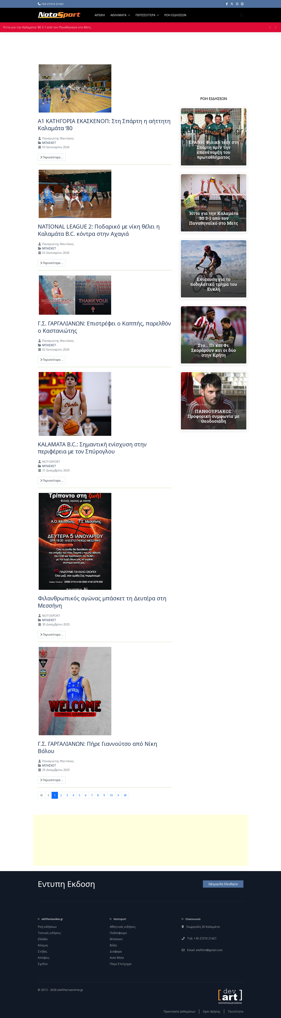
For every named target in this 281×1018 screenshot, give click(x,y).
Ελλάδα (43, 939)
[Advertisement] (140, 840)
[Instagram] (237, 4)
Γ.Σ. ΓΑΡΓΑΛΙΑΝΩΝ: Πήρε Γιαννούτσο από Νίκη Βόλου (97, 747)
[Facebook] (227, 4)
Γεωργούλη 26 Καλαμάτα (201, 927)
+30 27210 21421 (51, 4)
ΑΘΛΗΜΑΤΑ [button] (120, 15)
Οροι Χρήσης (211, 1011)
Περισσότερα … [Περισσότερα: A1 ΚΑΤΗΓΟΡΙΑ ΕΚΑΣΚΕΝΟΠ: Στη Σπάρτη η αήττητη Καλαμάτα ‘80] (51, 157)
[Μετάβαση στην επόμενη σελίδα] (118, 795)
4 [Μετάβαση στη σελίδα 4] (73, 795)
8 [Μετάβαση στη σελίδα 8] (98, 795)
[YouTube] (242, 4)
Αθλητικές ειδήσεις (123, 927)
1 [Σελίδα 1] (55, 795)
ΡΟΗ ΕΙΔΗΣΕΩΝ (175, 15)
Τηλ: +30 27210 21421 (199, 938)
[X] (232, 4)
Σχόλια (43, 964)
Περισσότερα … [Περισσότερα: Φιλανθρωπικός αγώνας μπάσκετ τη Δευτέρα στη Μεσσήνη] (51, 635)
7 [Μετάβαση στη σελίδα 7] (92, 795)
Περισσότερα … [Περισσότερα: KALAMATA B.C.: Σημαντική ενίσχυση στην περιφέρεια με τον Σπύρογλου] (51, 481)
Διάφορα (116, 951)
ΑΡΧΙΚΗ (100, 15)
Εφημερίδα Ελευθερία (223, 884)
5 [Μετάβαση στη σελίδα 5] (79, 795)
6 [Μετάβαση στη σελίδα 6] (85, 795)
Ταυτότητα (235, 1011)
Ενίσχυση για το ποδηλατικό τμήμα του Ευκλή (213, 284)
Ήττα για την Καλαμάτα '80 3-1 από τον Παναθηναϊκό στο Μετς (47, 27)
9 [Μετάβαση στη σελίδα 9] (104, 795)
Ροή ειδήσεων (47, 927)
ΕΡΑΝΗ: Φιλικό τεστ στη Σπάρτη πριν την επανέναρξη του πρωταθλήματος (213, 149)
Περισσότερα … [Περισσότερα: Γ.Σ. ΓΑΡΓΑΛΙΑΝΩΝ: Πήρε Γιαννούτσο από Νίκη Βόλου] (51, 780)
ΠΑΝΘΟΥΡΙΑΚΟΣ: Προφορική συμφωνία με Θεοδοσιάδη (213, 416)
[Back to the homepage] (59, 15)
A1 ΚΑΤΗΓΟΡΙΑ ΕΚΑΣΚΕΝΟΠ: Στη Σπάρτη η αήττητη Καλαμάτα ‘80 (104, 124)
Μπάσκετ (116, 939)
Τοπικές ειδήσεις (49, 933)
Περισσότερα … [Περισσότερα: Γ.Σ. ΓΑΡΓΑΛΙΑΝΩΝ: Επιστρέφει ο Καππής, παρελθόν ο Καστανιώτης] (51, 360)
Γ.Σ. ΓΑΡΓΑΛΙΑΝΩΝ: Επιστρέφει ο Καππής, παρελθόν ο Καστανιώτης (104, 327)
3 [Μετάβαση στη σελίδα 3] (67, 795)
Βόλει (113, 945)
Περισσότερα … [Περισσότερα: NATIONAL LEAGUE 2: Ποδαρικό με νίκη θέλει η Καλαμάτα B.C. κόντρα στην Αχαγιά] (51, 263)
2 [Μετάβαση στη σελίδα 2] (61, 795)
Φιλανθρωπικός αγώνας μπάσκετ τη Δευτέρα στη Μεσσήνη (102, 602)
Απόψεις (43, 958)
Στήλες (42, 951)
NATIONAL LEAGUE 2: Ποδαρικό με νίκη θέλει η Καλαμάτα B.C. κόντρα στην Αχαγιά (99, 230)
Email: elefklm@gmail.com (202, 950)
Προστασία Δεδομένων (179, 1011)
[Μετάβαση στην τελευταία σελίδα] (125, 795)
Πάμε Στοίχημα (121, 964)
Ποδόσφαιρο (118, 933)
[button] (241, 15)
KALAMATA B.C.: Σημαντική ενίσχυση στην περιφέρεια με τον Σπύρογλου (92, 448)
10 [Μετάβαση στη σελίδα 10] (111, 795)
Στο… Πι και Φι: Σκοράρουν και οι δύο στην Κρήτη (213, 350)
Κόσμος (43, 945)
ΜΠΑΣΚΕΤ (49, 143)
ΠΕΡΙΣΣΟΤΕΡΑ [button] (147, 15)
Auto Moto (117, 958)
